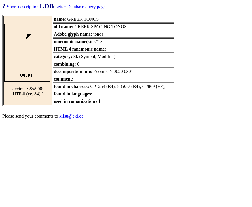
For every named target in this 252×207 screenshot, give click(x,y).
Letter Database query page (80, 6)
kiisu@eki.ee (71, 116)
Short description (23, 6)
